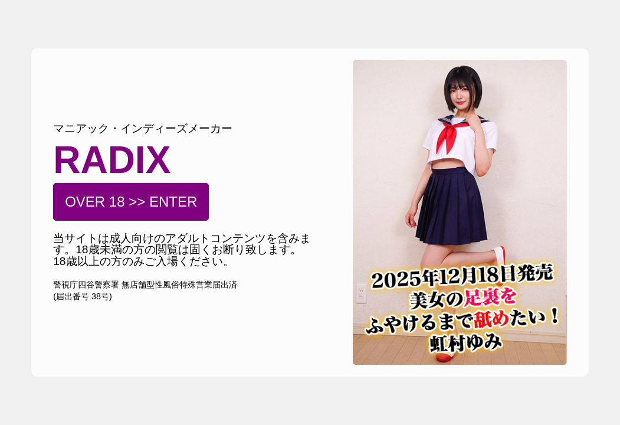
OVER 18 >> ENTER (131, 202)
